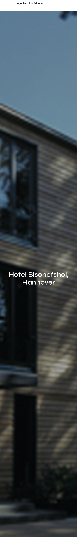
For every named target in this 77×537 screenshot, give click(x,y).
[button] (22, 9)
